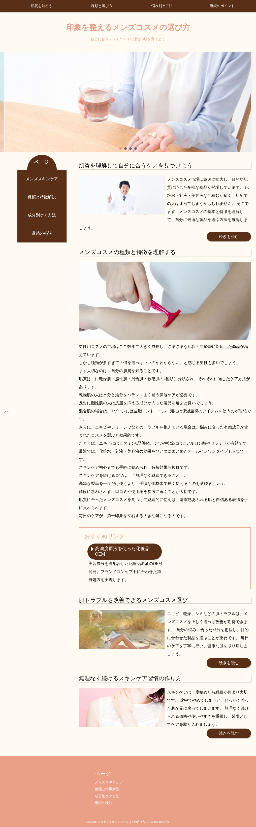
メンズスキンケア (42, 179)
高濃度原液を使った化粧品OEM (122, 551)
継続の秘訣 (42, 233)
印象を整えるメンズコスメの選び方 (128, 27)
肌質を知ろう (41, 6)
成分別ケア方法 (42, 215)
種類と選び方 (101, 6)
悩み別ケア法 (162, 6)
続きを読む (229, 236)
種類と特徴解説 (42, 197)
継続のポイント (222, 6)
